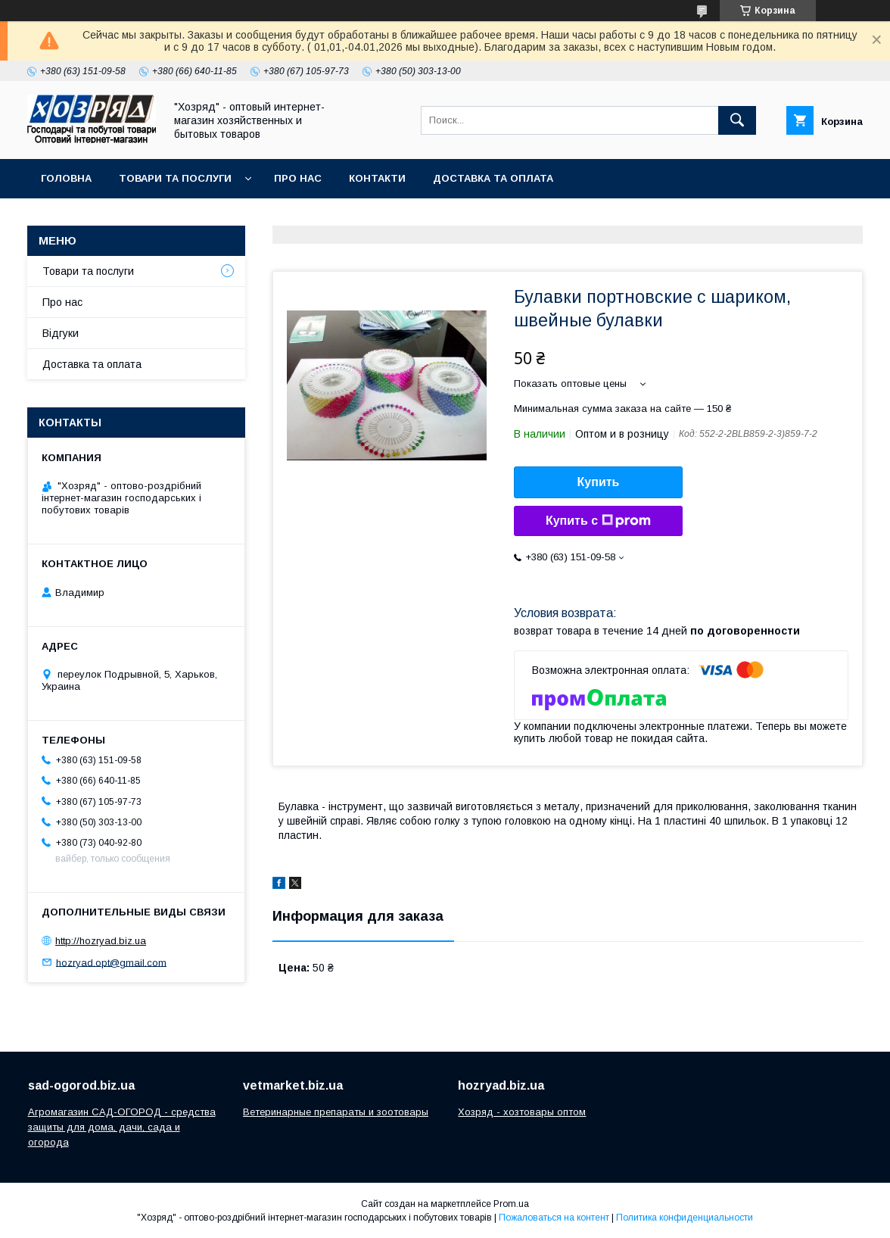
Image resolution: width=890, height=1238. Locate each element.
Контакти (377, 178)
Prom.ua (511, 1204)
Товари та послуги (175, 178)
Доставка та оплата (493, 178)
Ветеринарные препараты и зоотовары (335, 1112)
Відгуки (60, 333)
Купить (598, 482)
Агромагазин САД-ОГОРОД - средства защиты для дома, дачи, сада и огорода (122, 1127)
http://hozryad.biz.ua (100, 940)
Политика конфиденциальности (684, 1217)
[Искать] (737, 120)
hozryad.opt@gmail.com (111, 962)
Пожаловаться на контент (554, 1217)
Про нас (298, 178)
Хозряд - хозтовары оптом (522, 1112)
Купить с (598, 521)
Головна (66, 178)
